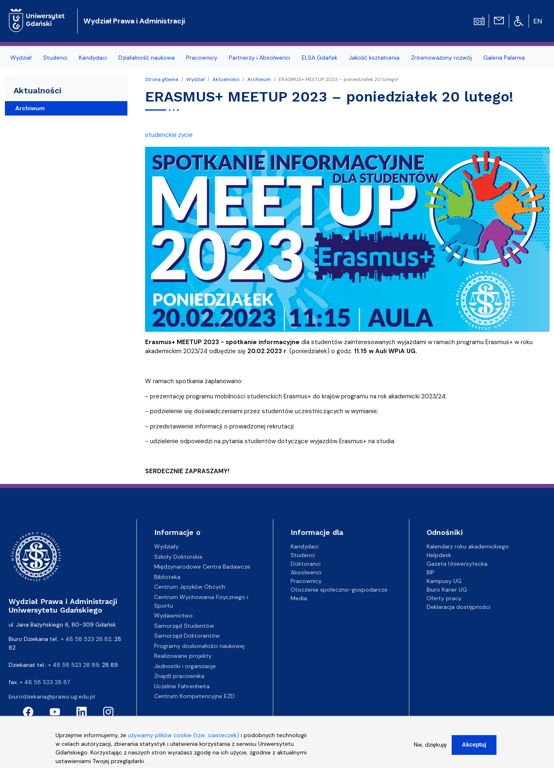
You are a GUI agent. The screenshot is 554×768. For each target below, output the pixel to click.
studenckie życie (169, 135)
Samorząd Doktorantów (187, 635)
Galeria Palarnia (504, 57)
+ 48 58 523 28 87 (45, 682)
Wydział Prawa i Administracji (134, 20)
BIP (430, 572)
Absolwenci (306, 572)
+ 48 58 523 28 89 (73, 665)
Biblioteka (167, 577)
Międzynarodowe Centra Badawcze (202, 566)
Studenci (55, 57)
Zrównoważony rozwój (441, 57)
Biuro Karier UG (447, 589)
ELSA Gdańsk (319, 57)
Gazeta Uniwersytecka (457, 563)
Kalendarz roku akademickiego (468, 546)
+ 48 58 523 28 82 (86, 639)
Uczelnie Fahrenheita (182, 686)
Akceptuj (474, 748)
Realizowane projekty (183, 655)
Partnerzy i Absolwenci (259, 57)
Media (299, 598)
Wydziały (166, 546)
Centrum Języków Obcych (189, 586)
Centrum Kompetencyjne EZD (194, 696)
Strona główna (161, 79)
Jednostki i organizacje (185, 666)
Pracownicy (201, 57)
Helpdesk (439, 555)
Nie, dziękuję (430, 748)
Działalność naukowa (146, 57)
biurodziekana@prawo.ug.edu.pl (52, 696)
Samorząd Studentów (184, 625)
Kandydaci (93, 57)
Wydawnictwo (173, 615)
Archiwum (259, 79)
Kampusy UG (444, 581)
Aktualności (226, 79)
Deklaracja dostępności (458, 607)
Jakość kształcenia (374, 57)
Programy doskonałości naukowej (199, 646)
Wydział (21, 57)
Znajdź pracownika (179, 676)
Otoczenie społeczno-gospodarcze (339, 589)
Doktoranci (306, 563)
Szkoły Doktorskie (178, 556)
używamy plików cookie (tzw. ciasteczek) (183, 739)
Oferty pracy (444, 598)
